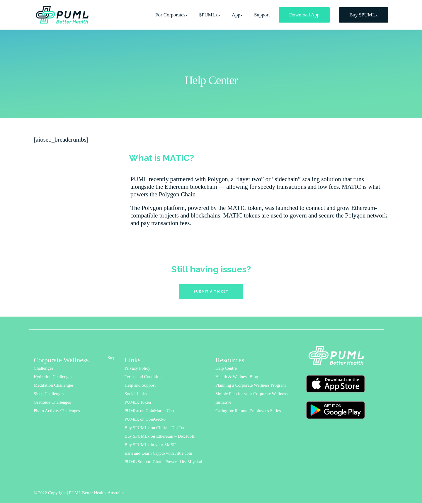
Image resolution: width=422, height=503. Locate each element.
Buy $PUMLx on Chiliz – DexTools (156, 427)
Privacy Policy (137, 368)
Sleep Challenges (49, 393)
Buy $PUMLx (363, 15)
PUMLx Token (138, 402)
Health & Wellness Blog (236, 376)
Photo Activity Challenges (57, 410)
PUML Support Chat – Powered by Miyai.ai (163, 461)
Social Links (136, 393)
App (236, 15)
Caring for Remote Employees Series (248, 410)
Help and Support (140, 385)
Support (262, 15)
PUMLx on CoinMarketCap (149, 410)
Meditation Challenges (54, 385)
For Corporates (170, 15)
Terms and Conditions (144, 376)
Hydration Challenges (53, 376)
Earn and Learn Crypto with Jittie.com (158, 453)
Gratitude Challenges (52, 402)
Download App (304, 15)
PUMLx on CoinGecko (145, 419)
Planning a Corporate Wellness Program (250, 385)
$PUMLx (208, 15)
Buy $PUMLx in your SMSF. (150, 444)
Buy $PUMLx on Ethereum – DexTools (160, 436)
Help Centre (226, 368)
